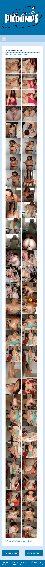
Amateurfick (11, 541)
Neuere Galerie (34, 553)
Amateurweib (20, 541)
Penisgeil (29, 541)
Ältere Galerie (11, 553)
